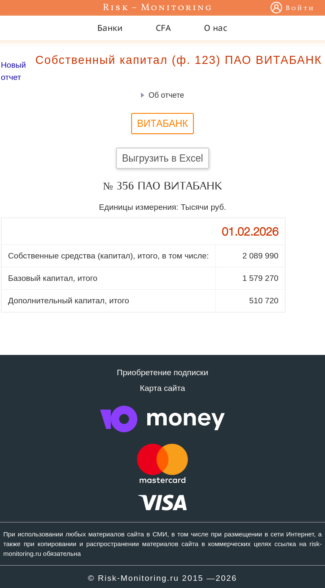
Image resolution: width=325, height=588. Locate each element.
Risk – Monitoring (158, 7)
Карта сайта (162, 388)
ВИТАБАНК (162, 123)
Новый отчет (13, 71)
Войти (300, 8)
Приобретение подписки (162, 372)
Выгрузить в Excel (162, 158)
